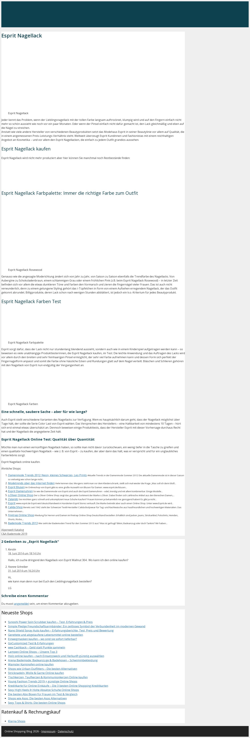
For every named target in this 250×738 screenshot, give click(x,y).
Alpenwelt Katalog (12, 530)
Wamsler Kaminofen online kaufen (31, 664)
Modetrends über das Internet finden (31, 483)
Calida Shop (15, 507)
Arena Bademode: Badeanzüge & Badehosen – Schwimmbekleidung (53, 660)
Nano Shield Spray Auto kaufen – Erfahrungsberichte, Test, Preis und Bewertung (61, 630)
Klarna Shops (16, 721)
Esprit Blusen (16, 487)
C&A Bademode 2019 (14, 534)
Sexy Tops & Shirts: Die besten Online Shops (36, 703)
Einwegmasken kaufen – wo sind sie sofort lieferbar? (42, 639)
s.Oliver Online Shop (20, 495)
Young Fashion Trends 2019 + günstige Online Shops (42, 681)
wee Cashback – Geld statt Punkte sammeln (36, 647)
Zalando (13, 499)
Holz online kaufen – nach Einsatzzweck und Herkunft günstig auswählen (56, 656)
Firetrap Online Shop (21, 515)
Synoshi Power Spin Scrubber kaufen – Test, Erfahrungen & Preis (50, 622)
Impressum (48, 731)
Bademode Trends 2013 (23, 523)
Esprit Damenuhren (20, 491)
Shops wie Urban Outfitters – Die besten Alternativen (42, 669)
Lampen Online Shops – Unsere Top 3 (32, 652)
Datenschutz (66, 731)
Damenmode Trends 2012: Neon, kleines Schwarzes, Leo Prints (47, 475)
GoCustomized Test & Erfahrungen (31, 643)
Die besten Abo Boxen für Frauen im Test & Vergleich (42, 694)
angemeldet (21, 604)
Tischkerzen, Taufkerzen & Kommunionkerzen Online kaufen (48, 677)
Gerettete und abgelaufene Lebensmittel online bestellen (45, 635)
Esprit (11, 503)
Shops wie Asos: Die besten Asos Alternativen (37, 698)
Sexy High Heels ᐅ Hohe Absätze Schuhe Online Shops (43, 690)
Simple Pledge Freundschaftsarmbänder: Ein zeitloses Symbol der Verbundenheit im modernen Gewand (76, 626)
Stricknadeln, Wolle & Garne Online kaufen (36, 673)
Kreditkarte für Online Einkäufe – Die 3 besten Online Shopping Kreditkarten (58, 686)
